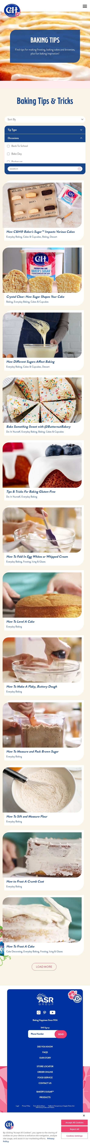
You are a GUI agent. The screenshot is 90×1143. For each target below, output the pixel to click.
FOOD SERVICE (45, 1077)
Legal (17, 1106)
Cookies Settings (74, 1135)
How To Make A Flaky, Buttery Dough (31, 686)
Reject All (74, 1129)
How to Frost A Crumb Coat (25, 881)
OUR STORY (45, 1057)
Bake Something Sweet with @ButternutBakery (38, 426)
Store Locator (45, 1066)
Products (45, 1097)
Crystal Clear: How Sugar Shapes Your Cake (35, 296)
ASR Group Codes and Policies (45, 1107)
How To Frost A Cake (20, 946)
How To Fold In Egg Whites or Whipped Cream (37, 556)
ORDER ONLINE (45, 1072)
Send (61, 1034)
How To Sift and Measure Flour (26, 816)
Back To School (17, 146)
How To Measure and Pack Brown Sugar (32, 751)
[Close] (84, 1115)
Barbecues (14, 161)
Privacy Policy (26, 1106)
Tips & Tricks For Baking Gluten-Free (30, 491)
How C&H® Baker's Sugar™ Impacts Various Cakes (40, 231)
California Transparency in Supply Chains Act (61, 1106)
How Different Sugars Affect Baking (30, 361)
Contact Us (45, 1083)
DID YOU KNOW (45, 1046)
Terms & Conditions (39, 1106)
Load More (44, 967)
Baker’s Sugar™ (45, 1091)
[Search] (45, 168)
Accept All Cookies (74, 1122)
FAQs (45, 1052)
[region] (45, 1127)
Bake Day (14, 153)
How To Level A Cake (20, 621)
